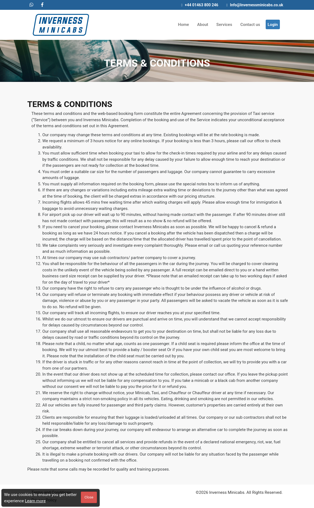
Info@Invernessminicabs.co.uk (254, 5)
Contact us (250, 24)
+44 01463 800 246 (199, 5)
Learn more (35, 500)
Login (273, 24)
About (202, 24)
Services (224, 24)
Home (183, 24)
